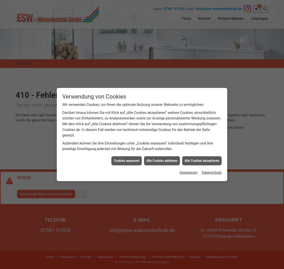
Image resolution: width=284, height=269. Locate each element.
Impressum (188, 171)
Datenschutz (212, 171)
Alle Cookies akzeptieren (202, 159)
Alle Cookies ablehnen (162, 159)
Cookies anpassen (126, 159)
